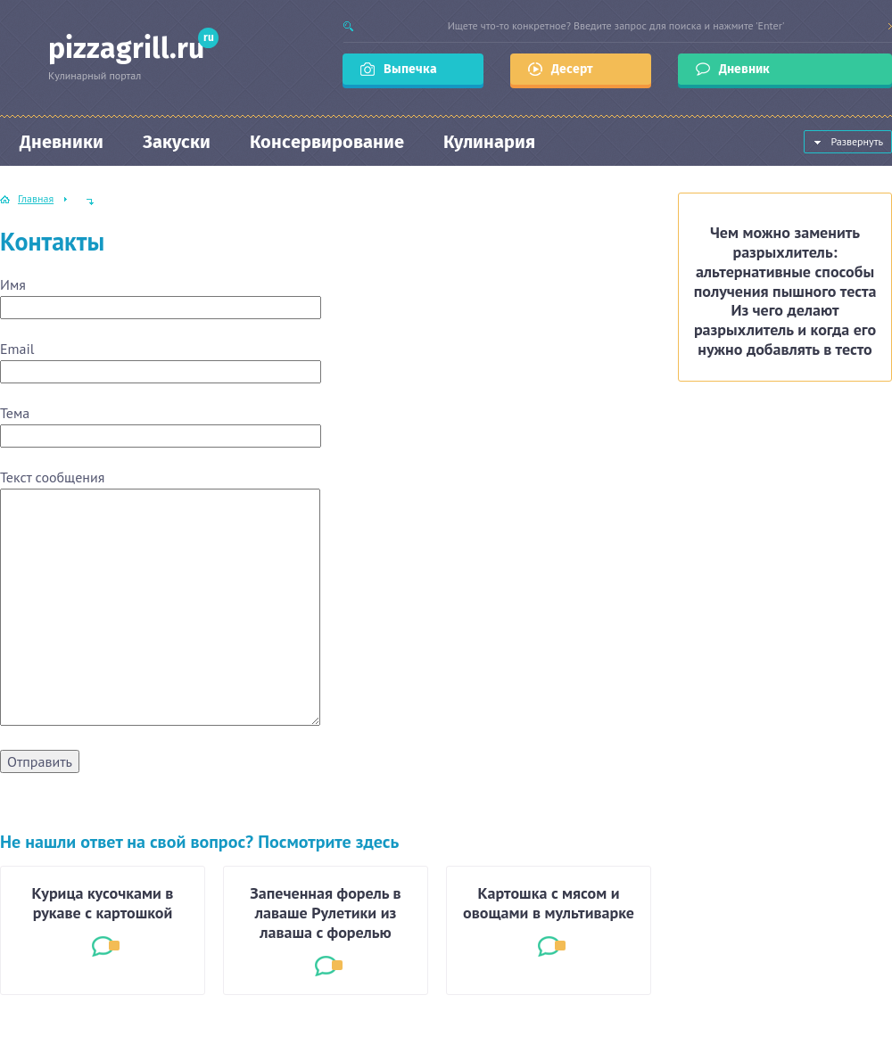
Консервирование (327, 141)
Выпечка (410, 69)
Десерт (572, 69)
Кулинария (489, 141)
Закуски (177, 141)
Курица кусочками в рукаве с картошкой (103, 903)
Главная (36, 198)
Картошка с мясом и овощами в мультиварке (548, 903)
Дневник (745, 69)
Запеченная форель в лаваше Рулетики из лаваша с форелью (325, 913)
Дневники (61, 141)
